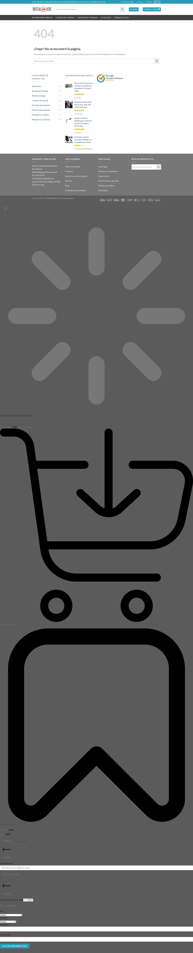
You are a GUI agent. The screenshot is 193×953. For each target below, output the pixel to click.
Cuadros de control (66, 17)
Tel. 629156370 (38, 175)
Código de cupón (6, 863)
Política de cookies (106, 185)
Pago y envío (103, 176)
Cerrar (6, 841)
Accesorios (107, 17)
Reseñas (149, 2)
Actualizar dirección (14, 946)
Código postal (5, 935)
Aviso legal (102, 166)
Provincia (3, 918)
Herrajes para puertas (41, 105)
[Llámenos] (159, 2)
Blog (67, 185)
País (1, 911)
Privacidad (102, 190)
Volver (6, 852)
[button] (134, 9)
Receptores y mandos (88, 17)
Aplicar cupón (10, 874)
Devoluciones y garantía (108, 181)
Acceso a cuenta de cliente (76, 176)
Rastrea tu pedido (127, 2)
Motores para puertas (43, 17)
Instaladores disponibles (75, 190)
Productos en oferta (40, 115)
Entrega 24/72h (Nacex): (16, 900)
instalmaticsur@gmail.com (43, 178)
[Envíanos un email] (155, 2)
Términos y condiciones (108, 171)
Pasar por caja (21, 841)
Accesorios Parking (40, 91)
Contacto (140, 2)
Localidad (3, 925)
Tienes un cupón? (7, 824)
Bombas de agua (122, 17)
